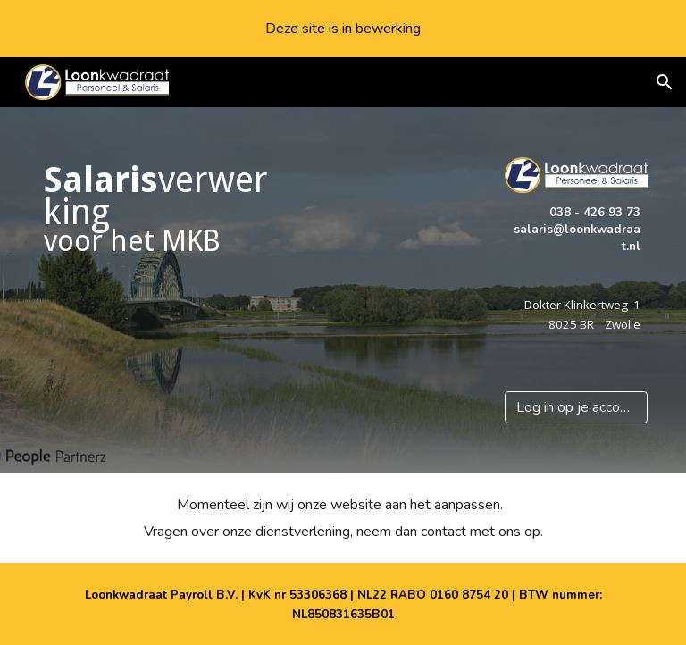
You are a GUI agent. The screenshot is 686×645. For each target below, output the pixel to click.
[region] (343, 28)
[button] (664, 82)
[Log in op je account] (577, 407)
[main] (161, 209)
